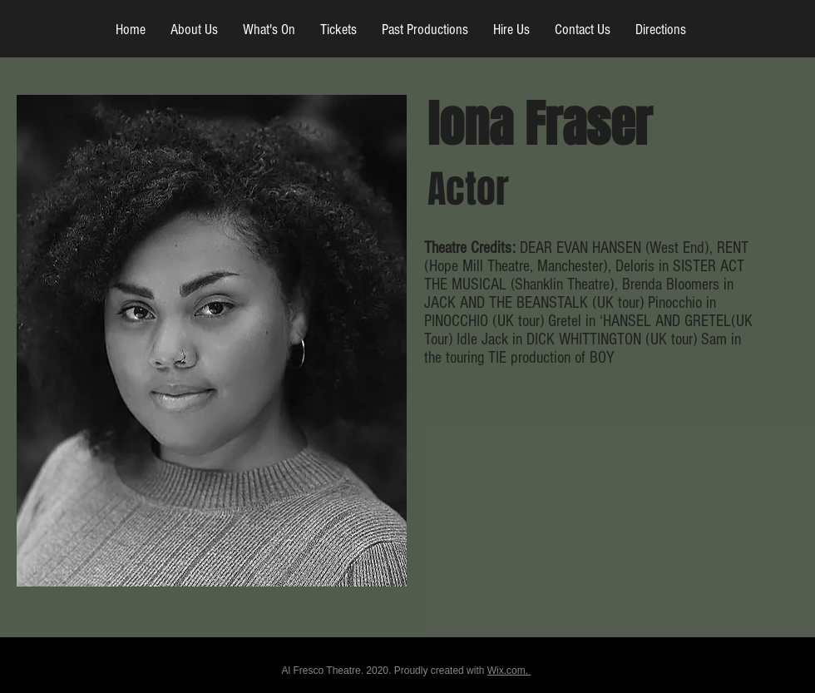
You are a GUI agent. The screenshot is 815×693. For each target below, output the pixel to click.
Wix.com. (509, 670)
